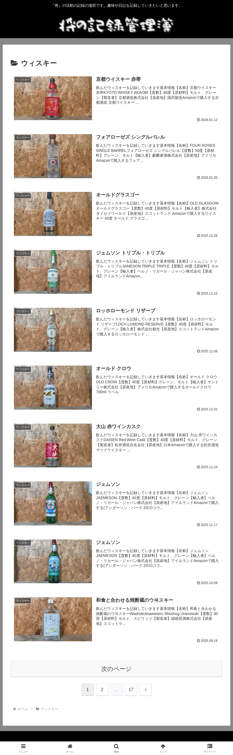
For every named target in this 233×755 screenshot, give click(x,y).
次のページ (116, 668)
